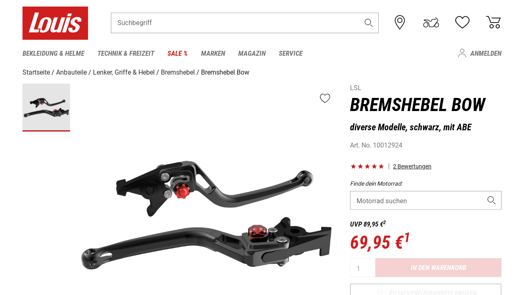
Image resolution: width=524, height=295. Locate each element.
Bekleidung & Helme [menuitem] (53, 53)
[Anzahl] (362, 267)
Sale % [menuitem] (177, 53)
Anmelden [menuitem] (485, 53)
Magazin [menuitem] (252, 53)
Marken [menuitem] (213, 53)
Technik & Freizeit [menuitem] (125, 53)
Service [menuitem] (291, 53)
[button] (369, 23)
